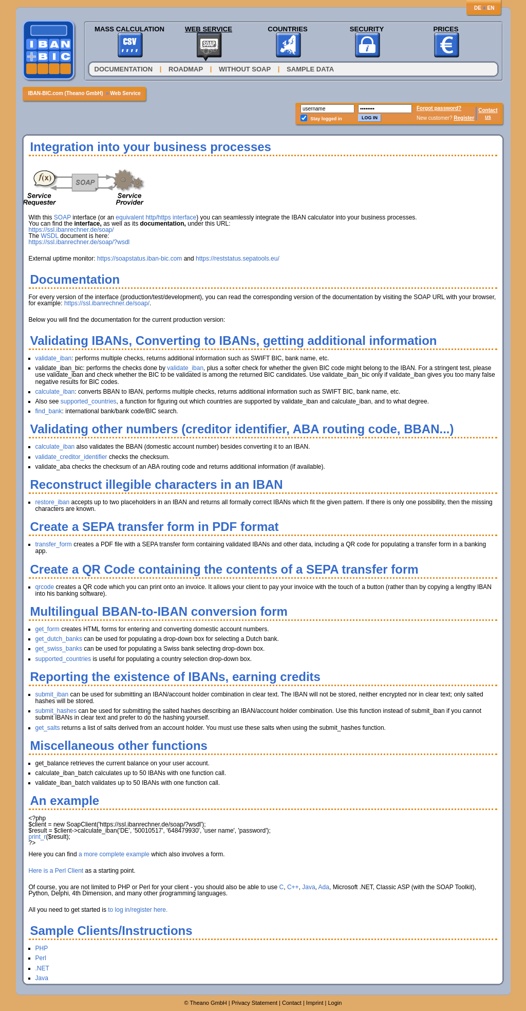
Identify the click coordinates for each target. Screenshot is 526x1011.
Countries (288, 29)
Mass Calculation (129, 29)
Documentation (124, 69)
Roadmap (185, 69)
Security (367, 29)
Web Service (208, 29)
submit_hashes (56, 710)
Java (308, 887)
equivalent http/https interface (156, 217)
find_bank (48, 411)
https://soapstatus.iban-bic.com (139, 258)
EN (491, 8)
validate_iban (53, 358)
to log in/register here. (137, 909)
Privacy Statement (254, 1003)
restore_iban (52, 502)
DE (477, 8)
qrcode (44, 587)
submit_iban (52, 694)
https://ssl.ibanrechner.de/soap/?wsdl (79, 242)
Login (335, 1003)
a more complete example (114, 854)
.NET (42, 968)
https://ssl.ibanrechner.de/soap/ (71, 229)
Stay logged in (326, 118)
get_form (47, 629)
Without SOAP (245, 69)
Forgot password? (439, 108)
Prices (445, 29)
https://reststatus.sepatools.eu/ (237, 258)
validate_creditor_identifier (71, 457)
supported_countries (89, 401)
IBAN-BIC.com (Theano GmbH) (65, 93)
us (488, 117)
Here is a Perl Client (56, 870)
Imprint (315, 1003)
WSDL (50, 236)
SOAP (62, 217)
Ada (323, 887)
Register (464, 118)
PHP (41, 948)
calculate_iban (55, 391)
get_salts (47, 727)
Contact (487, 110)
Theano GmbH (208, 1003)
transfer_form (53, 544)
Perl (40, 958)
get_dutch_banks (58, 638)
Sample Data (310, 69)
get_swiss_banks (58, 648)
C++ (293, 887)
